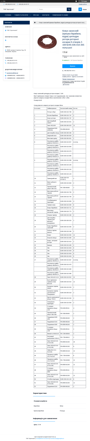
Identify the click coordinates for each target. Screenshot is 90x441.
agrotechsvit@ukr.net (12, 73)
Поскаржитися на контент (42, 438)
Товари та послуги (21, 15)
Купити (72, 66)
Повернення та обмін (60, 15)
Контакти (45, 15)
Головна (8, 15)
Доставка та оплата (12, 19)
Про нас (36, 15)
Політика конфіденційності (57, 438)
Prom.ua (54, 437)
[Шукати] (69, 9)
